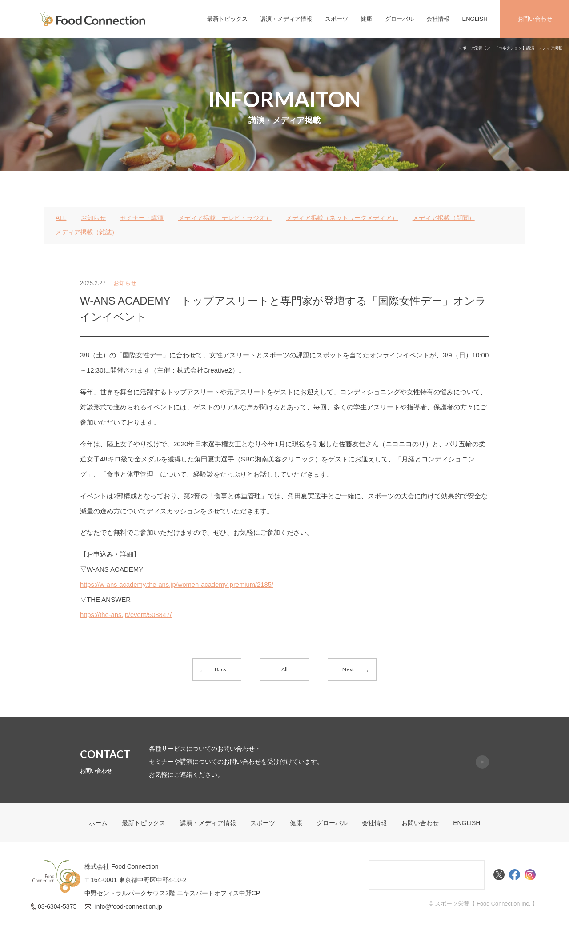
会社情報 (437, 19)
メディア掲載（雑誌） (87, 232)
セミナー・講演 (142, 217)
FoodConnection (91, 18)
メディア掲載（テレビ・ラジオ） (225, 217)
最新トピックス (227, 19)
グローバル (399, 19)
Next (348, 669)
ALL (61, 217)
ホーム (97, 824)
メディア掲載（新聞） (444, 217)
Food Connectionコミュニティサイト (427, 876)
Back (221, 669)
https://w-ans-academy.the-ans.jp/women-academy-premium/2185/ (178, 584)
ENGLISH (474, 19)
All (284, 669)
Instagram (530, 876)
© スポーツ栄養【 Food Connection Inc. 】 (483, 905)
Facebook (514, 876)
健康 (366, 19)
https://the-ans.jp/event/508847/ (126, 614)
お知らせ (93, 217)
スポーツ (336, 19)
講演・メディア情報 (286, 19)
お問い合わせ (534, 19)
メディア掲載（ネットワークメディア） (342, 217)
